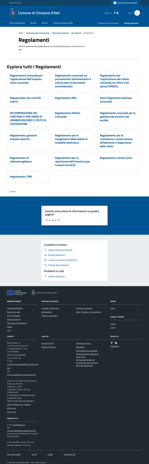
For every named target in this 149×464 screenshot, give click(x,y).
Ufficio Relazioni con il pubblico (18, 404)
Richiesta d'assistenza (84, 365)
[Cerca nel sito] (136, 13)
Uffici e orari (11, 408)
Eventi (112, 327)
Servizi (45, 23)
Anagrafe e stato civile (50, 308)
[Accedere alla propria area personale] (125, 3)
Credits (50, 454)
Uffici (9, 330)
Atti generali (76, 32)
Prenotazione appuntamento (87, 362)
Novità (33, 23)
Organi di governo (14, 319)
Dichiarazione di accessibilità (87, 350)
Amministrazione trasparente (37, 32)
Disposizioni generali (60, 32)
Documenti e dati (13, 312)
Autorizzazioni (46, 312)
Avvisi (112, 308)
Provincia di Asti (47, 343)
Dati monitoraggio (14, 454)
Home (21, 32)
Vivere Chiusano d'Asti (63, 23)
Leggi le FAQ (81, 356)
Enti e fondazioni (13, 315)
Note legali (80, 347)
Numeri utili (11, 411)
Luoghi (112, 323)
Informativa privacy (83, 343)
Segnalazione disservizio (85, 359)
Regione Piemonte (15, 3)
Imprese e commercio (84, 308)
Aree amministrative (15, 308)
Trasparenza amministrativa (108, 23)
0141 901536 (19, 354)
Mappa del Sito (69, 454)
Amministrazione (17, 23)
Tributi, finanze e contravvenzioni (88, 312)
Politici (9, 326)
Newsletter (114, 346)
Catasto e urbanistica (49, 315)
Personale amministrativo (17, 323)
